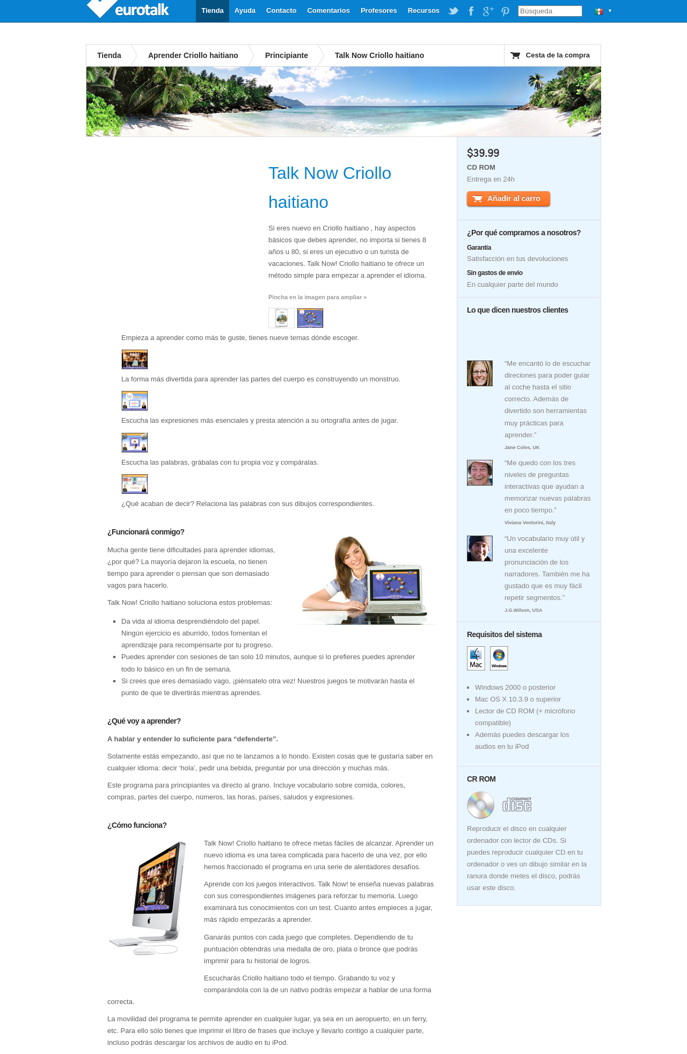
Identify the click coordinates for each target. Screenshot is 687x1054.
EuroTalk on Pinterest (505, 11)
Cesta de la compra (558, 55)
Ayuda (245, 10)
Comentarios (328, 10)
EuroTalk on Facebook (470, 11)
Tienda (212, 10)
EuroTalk (129, 10)
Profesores (379, 10)
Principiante (286, 55)
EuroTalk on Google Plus (487, 11)
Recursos (424, 10)
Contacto (281, 10)
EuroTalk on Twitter (453, 11)
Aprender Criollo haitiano (193, 55)
